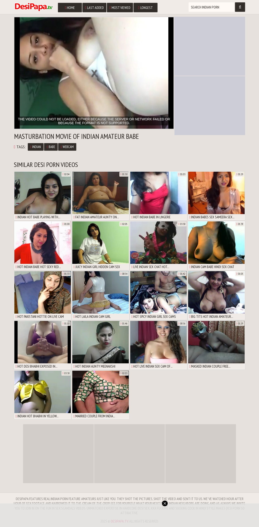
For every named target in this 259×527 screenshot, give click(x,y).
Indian (35, 147)
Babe (51, 147)
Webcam (67, 147)
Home (70, 7)
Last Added (94, 7)
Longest (145, 7)
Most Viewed (119, 7)
